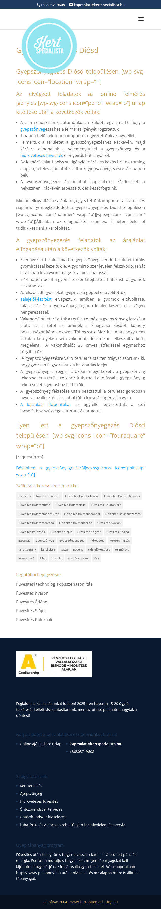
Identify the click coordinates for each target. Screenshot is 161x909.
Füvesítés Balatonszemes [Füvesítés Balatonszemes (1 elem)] (123, 514)
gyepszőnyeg (32, 129)
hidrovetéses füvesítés (41, 155)
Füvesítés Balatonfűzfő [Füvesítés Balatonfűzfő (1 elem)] (34, 505)
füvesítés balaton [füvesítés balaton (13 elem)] (48, 496)
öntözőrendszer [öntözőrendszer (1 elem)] (78, 558)
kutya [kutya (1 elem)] (64, 549)
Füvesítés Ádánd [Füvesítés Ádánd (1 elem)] (117, 532)
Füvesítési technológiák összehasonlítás (54, 584)
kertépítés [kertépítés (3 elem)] (48, 549)
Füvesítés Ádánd (31, 602)
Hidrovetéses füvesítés (39, 801)
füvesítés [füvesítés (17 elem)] (24, 496)
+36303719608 (82, 751)
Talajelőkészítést (36, 299)
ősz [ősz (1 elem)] (96, 558)
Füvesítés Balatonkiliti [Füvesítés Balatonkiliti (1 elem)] (70, 505)
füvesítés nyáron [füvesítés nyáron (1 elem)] (109, 523)
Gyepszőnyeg (31, 793)
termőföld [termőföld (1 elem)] (122, 549)
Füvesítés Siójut (31, 611)
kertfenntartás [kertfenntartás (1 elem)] (120, 540)
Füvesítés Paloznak (34, 619)
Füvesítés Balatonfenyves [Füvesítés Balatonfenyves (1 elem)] (122, 496)
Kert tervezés (31, 785)
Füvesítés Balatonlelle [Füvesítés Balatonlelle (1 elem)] (106, 505)
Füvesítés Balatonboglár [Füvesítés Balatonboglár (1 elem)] (82, 496)
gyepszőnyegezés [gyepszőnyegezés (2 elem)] (71, 540)
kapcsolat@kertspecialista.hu (95, 743)
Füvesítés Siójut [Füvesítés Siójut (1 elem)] (61, 532)
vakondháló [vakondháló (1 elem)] (26, 558)
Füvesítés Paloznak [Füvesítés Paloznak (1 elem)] (31, 532)
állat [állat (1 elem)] (43, 558)
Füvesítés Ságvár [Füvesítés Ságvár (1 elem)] (89, 532)
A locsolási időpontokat (45, 404)
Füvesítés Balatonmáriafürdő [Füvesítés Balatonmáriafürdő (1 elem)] (38, 514)
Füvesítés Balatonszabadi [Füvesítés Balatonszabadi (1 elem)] (82, 514)
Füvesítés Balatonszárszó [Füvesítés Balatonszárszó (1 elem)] (36, 523)
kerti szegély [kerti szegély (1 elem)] (27, 549)
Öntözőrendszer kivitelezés (43, 816)
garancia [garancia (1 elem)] (24, 540)
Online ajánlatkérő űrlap (40, 743)
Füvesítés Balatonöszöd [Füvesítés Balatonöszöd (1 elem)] (75, 523)
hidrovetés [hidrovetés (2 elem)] (97, 540)
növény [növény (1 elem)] (78, 549)
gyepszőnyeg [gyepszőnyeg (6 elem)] (45, 540)
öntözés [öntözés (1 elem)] (56, 558)
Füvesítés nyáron (32, 593)
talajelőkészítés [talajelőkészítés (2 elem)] (99, 549)
